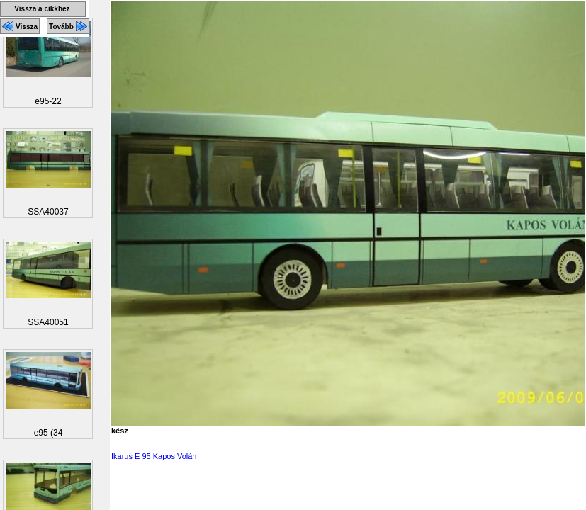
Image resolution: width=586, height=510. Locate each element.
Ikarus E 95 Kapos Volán (153, 456)
